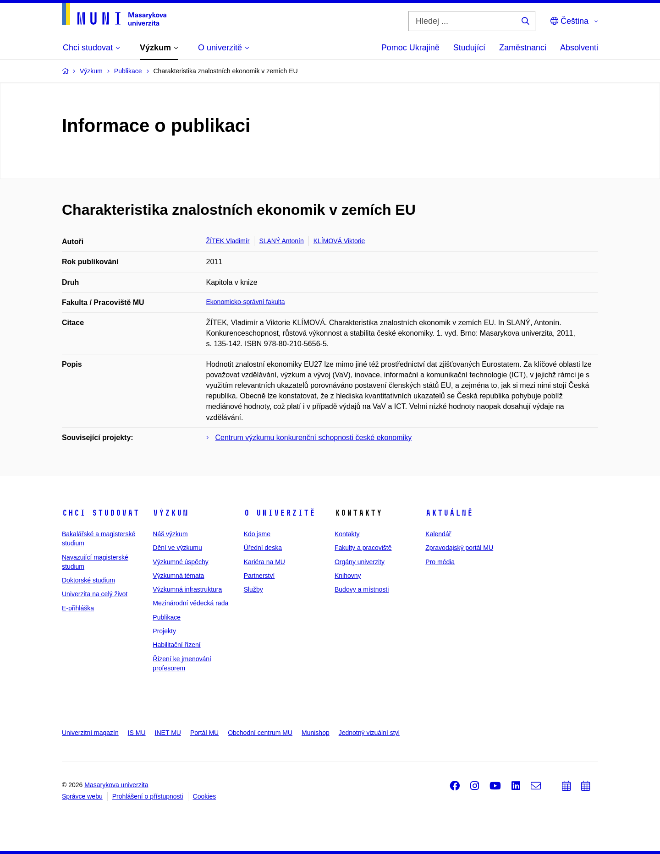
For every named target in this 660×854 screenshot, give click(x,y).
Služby (253, 589)
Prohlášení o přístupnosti (147, 796)
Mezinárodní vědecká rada (190, 603)
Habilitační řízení (176, 644)
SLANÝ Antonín (281, 241)
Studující (469, 47)
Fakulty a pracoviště (363, 547)
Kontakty (347, 534)
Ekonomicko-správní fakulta (245, 301)
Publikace (167, 617)
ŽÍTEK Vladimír (228, 241)
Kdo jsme (257, 534)
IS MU (137, 732)
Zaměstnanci (522, 47)
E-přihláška (78, 608)
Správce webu (82, 796)
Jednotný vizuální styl (369, 732)
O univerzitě (279, 513)
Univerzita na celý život (94, 594)
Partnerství (259, 575)
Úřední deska (263, 547)
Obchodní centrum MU (260, 732)
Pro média (440, 562)
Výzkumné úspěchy (180, 562)
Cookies (204, 796)
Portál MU (204, 732)
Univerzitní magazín (90, 732)
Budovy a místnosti (362, 589)
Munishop (316, 732)
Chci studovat (100, 513)
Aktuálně (449, 513)
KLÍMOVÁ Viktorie (339, 241)
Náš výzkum (170, 534)
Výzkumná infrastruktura (187, 589)
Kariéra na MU (264, 562)
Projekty (164, 631)
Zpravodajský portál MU (459, 547)
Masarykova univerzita (116, 785)
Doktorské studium (88, 580)
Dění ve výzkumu (177, 547)
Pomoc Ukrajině (410, 47)
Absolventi (579, 47)
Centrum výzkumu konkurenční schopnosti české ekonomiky (313, 437)
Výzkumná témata (178, 575)
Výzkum (170, 513)
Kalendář (438, 534)
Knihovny (348, 575)
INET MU (168, 732)
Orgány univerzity (360, 562)
